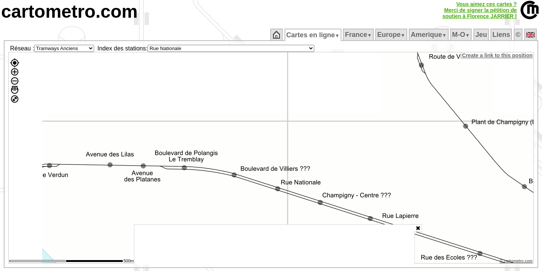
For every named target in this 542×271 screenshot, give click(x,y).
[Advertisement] (274, 245)
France (359, 34)
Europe (392, 34)
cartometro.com (69, 11)
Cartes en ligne (313, 35)
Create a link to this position (498, 55)
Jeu (481, 34)
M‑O (461, 34)
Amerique (429, 34)
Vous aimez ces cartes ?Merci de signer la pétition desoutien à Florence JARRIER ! (479, 10)
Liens (502, 34)
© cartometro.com (516, 262)
